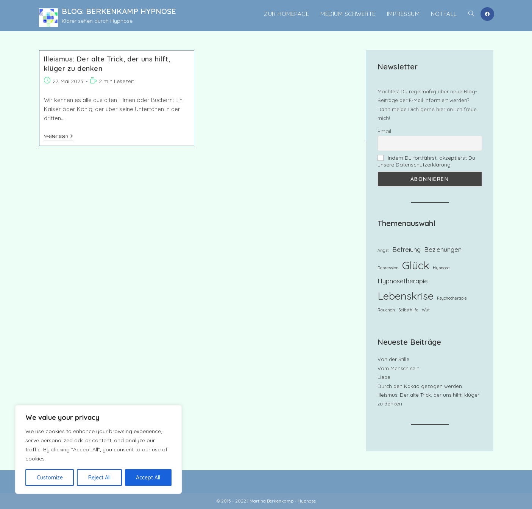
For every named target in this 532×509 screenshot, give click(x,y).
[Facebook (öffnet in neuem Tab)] (487, 14)
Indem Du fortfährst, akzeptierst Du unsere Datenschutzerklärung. (426, 161)
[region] (98, 449)
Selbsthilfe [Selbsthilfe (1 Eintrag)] (408, 310)
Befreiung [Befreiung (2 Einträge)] (406, 249)
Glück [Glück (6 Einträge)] (415, 265)
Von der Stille (393, 359)
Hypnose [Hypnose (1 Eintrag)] (441, 267)
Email (384, 131)
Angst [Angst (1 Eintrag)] (383, 250)
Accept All (148, 477)
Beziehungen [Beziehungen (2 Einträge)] (443, 249)
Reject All (99, 477)
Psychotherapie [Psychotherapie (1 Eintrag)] (452, 298)
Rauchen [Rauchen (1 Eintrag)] (386, 310)
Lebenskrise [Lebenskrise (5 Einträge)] (406, 295)
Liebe (384, 377)
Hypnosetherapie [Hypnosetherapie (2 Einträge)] (403, 281)
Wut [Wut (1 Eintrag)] (426, 310)
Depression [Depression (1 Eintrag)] (388, 267)
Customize (50, 477)
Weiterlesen (58, 137)
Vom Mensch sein (399, 368)
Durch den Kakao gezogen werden (420, 386)
